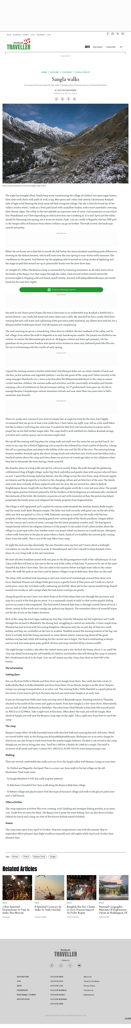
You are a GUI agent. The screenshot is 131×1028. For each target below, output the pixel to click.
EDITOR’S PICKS (23, 999)
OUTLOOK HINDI (56, 1004)
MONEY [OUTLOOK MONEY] (26, 35)
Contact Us (88, 990)
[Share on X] (62, 99)
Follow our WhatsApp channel (61, 290)
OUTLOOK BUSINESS (58, 990)
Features (67, 72)
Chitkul (26, 856)
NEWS (19, 986)
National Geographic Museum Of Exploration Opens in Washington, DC (113, 909)
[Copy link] (74, 99)
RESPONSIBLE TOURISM (26, 995)
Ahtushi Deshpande (67, 90)
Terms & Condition (92, 981)
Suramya (6, 916)
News (69, 903)
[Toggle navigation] (121, 47)
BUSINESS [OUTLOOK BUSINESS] (17, 35)
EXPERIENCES (22, 990)
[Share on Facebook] (68, 99)
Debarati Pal (104, 916)
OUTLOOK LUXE (56, 986)
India (5, 903)
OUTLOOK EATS (56, 981)
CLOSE (128, 1018)
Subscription (89, 995)
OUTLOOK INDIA (56, 977)
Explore (54, 72)
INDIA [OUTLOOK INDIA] (9, 35)
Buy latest (97, 47)
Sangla (52, 856)
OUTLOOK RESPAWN (58, 999)
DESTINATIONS (23, 977)
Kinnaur (15, 856)
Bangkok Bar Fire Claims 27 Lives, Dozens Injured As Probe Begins (81, 909)
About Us (87, 977)
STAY (19, 981)
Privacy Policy (89, 986)
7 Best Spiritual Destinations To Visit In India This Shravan (16, 909)
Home (44, 72)
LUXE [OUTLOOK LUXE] (49, 35)
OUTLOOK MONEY (57, 995)
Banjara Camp (39, 856)
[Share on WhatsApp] (56, 99)
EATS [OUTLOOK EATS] (33, 35)
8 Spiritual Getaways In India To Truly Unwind (48, 908)
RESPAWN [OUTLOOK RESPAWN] (41, 35)
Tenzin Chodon (40, 916)
